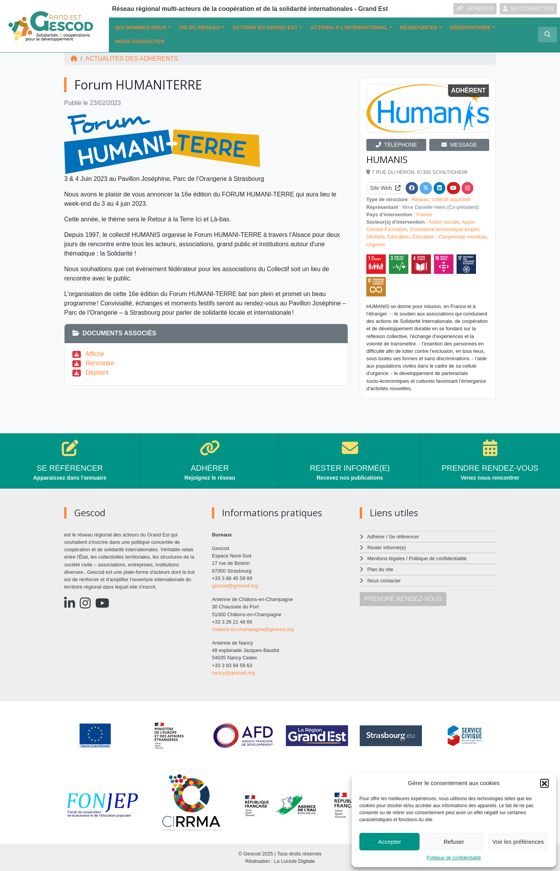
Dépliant (97, 372)
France (424, 214)
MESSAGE (459, 145)
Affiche (94, 354)
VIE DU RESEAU (199, 27)
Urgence (375, 244)
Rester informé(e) (387, 547)
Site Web (385, 188)
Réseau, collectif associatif (441, 199)
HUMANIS (387, 159)
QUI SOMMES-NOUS (140, 27)
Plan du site (381, 569)
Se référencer (404, 537)
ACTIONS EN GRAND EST (265, 27)
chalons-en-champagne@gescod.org (253, 629)
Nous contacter (139, 41)
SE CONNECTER (528, 8)
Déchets (375, 237)
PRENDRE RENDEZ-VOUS (403, 599)
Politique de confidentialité (454, 857)
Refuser (454, 841)
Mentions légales (386, 558)
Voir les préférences (518, 841)
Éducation (398, 237)
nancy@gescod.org (233, 673)
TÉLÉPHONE (396, 145)
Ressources (418, 27)
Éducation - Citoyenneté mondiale (449, 237)
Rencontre (100, 363)
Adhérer (376, 537)
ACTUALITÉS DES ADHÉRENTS (131, 58)
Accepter (389, 841)
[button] (544, 783)
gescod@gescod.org (235, 586)
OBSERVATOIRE (470, 27)
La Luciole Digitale (294, 861)
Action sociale (444, 222)
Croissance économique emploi (445, 229)
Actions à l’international (349, 27)
